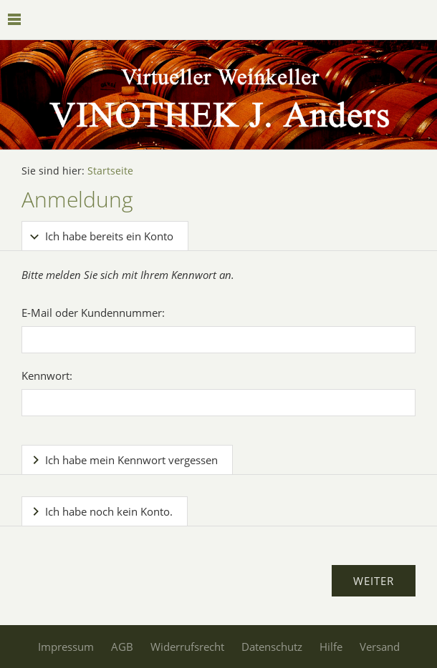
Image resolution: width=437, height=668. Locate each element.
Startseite (110, 170)
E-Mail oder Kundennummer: (93, 312)
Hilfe (331, 646)
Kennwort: (46, 375)
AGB (122, 646)
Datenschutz (271, 646)
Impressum (66, 646)
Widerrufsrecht (187, 646)
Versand (380, 646)
